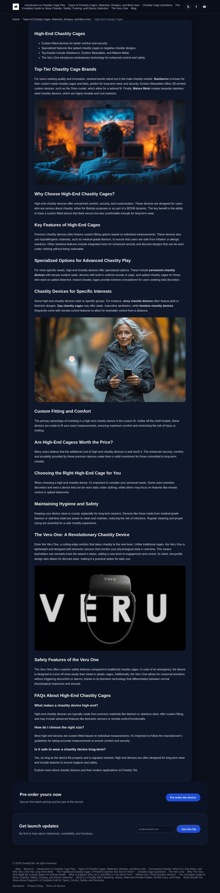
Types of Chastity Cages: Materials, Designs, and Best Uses (104, 5)
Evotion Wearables (152, 83)
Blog (133, 8)
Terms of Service (55, 885)
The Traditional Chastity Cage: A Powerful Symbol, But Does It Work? (95, 871)
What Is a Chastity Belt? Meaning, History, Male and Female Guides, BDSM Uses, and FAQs (128, 877)
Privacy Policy (35, 885)
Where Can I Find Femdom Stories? (155, 874)
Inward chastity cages (86, 279)
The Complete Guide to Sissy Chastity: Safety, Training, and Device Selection (101, 7)
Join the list (188, 829)
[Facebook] (196, 7)
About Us (28, 868)
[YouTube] (204, 7)
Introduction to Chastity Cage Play (45, 5)
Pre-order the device (183, 797)
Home (16, 19)
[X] (188, 7)
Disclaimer (19, 885)
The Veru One (119, 8)
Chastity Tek (129, 770)
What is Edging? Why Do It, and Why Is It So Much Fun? (100, 874)
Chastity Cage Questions (157, 5)
